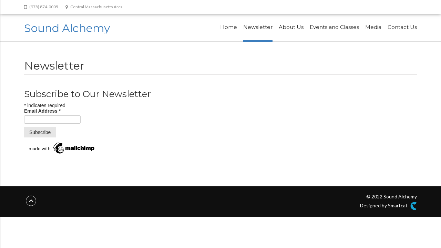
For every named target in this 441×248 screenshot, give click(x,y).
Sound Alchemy (67, 28)
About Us (291, 27)
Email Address (42, 111)
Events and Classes (334, 27)
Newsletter (258, 27)
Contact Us (402, 27)
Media (373, 27)
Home (228, 27)
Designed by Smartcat (388, 206)
